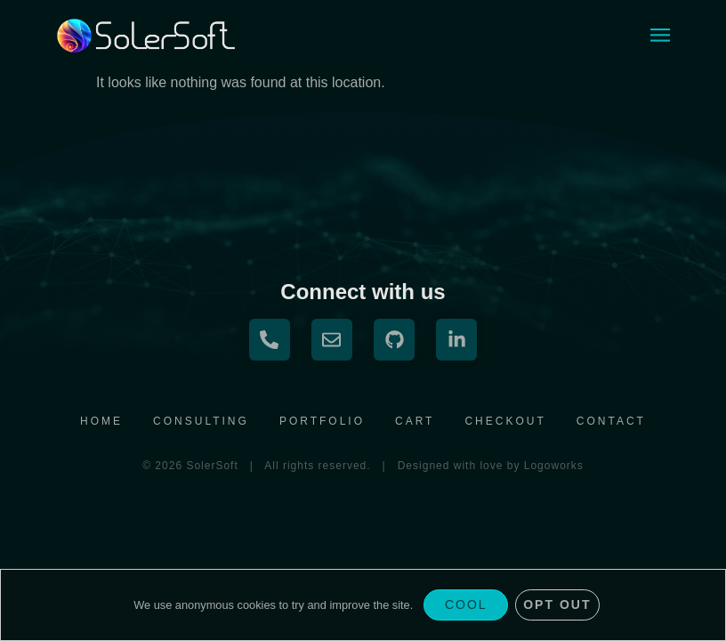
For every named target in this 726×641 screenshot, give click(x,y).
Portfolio (322, 421)
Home (101, 421)
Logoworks (554, 465)
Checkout (504, 421)
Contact (611, 421)
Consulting (201, 421)
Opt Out (557, 604)
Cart (414, 421)
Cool (466, 604)
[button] (659, 36)
